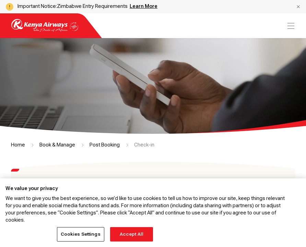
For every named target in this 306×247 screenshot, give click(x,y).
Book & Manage (57, 145)
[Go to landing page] (44, 30)
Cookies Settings (81, 234)
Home (18, 145)
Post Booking (105, 145)
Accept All (131, 234)
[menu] (290, 26)
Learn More (143, 6)
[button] (298, 6)
